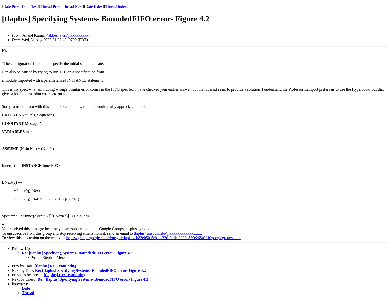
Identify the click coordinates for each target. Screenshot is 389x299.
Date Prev (11, 6)
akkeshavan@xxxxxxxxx (68, 35)
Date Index (94, 6)
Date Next (30, 6)
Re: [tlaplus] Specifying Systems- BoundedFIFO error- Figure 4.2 (77, 253)
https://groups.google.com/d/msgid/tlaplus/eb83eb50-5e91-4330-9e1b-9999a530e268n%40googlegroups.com (153, 238)
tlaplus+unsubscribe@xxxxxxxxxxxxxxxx (167, 233)
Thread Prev (50, 6)
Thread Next (73, 6)
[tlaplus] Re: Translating (55, 266)
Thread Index (116, 6)
